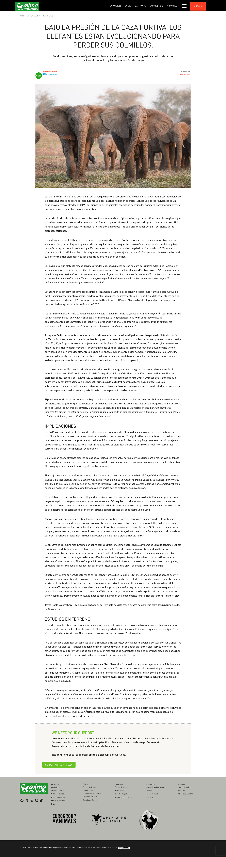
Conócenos (156, 6)
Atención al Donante (185, 794)
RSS (84, 803)
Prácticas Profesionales (92, 793)
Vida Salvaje (48, 16)
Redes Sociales (152, 794)
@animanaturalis (50, 74)
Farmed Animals (121, 787)
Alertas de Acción (57, 790)
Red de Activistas (89, 787)
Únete (128, 6)
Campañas (140, 6)
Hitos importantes (58, 797)
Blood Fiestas (120, 790)
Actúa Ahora (55, 787)
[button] (184, 6)
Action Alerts (33, 16)
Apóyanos (172, 6)
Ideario (148, 790)
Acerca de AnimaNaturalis (156, 787)
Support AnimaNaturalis (59, 765)
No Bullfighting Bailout (123, 797)
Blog (53, 804)
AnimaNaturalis (50, 71)
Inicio (22, 16)
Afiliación (181, 790)
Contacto (149, 797)
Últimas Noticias (57, 794)
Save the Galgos (121, 794)
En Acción (115, 6)
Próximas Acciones (58, 801)
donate (198, 6)
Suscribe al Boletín (90, 800)
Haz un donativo (184, 787)
